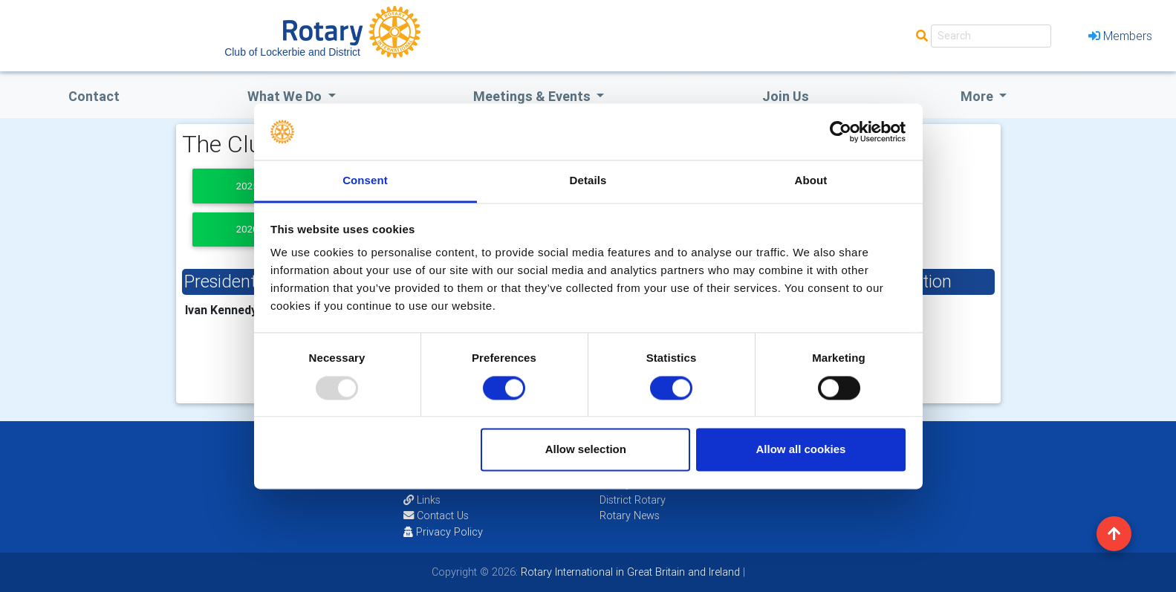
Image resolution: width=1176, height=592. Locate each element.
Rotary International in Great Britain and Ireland (629, 572)
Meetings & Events (533, 96)
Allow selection (585, 449)
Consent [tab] (365, 181)
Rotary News (630, 515)
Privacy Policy (443, 532)
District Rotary (633, 500)
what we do (286, 96)
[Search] (991, 36)
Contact (94, 96)
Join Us (785, 96)
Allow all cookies (800, 449)
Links (422, 500)
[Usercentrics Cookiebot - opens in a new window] (841, 131)
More (978, 96)
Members (1120, 35)
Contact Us (436, 515)
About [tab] (811, 181)
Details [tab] (588, 181)
